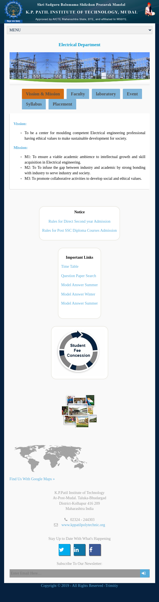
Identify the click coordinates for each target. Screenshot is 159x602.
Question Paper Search (78, 276)
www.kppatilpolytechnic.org (83, 525)
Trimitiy (111, 586)
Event (132, 94)
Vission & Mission (43, 94)
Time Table (69, 266)
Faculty (78, 94)
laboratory (106, 94)
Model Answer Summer (79, 285)
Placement (62, 104)
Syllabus (34, 104)
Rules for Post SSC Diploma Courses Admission (79, 230)
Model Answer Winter (78, 294)
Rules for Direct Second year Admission (79, 221)
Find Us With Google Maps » (32, 479)
